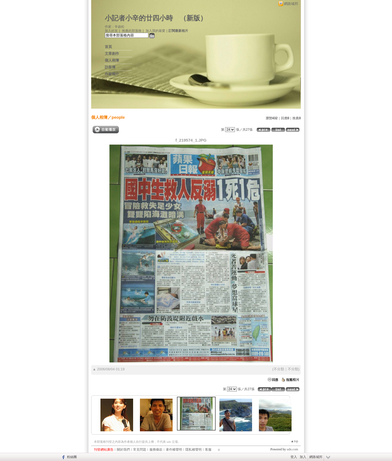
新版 (193, 18)
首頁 (108, 47)
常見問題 (139, 449)
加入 (303, 457)
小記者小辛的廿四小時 (139, 18)
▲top (294, 441)
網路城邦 (291, 4)
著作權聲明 (174, 449)
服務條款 (156, 449)
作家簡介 (112, 74)
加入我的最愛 (155, 31)
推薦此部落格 (132, 31)
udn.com (292, 449)
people (118, 117)
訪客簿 (110, 67)
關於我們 (123, 449)
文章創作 (112, 53)
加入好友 (111, 31)
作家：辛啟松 (114, 27)
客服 (208, 449)
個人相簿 (112, 60)
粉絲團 (72, 457)
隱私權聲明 (193, 449)
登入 (293, 457)
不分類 (279, 369)
